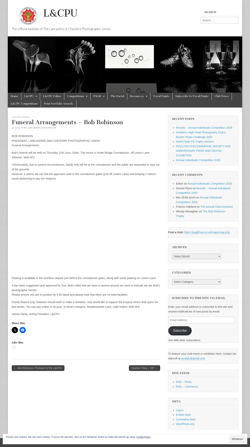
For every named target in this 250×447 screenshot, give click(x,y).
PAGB (97, 96)
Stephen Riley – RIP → (144, 368)
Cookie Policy (143, 437)
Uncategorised (20, 117)
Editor (18, 127)
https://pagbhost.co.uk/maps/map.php (207, 232)
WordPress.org (185, 423)
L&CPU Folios (52, 96)
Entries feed (183, 414)
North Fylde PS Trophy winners (195, 141)
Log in (179, 410)
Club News (222, 96)
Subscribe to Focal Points (192, 96)
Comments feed (185, 419)
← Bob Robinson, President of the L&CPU (38, 368)
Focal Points (161, 96)
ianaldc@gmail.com (193, 358)
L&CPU (29, 96)
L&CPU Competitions (24, 103)
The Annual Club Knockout (216, 206)
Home (14, 96)
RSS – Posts (183, 381)
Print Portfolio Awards (58, 103)
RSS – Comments (187, 386)
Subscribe (180, 330)
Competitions (75, 96)
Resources (137, 96)
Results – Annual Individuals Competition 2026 (204, 127)
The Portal (117, 96)
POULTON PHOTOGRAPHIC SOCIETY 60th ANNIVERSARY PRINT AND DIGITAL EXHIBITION (203, 151)
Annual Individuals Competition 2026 (198, 160)
